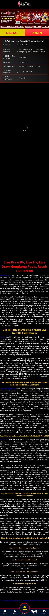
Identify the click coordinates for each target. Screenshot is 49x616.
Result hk (4, 440)
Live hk (3, 337)
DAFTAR (12, 33)
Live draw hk (4, 275)
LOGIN (36, 33)
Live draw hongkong (7, 389)
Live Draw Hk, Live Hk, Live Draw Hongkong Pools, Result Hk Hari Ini (24, 601)
